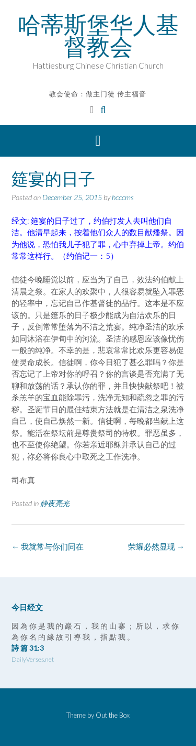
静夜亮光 (55, 503)
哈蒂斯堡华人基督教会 (98, 35)
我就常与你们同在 (47, 546)
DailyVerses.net (32, 659)
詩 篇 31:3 (27, 647)
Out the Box (113, 715)
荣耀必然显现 (156, 546)
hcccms (123, 197)
